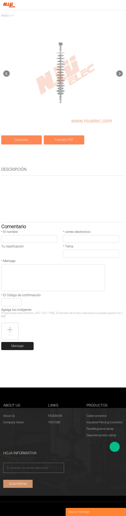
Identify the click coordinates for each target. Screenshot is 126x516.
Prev (6, 73)
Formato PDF (64, 139)
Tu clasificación (12, 247)
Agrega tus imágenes (62, 313)
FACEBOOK (55, 416)
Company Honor (13, 422)
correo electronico (76, 232)
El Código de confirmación (21, 296)
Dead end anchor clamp (101, 435)
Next (119, 73)
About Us (9, 416)
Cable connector (96, 416)
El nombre (9, 232)
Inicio (5, 15)
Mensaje (8, 261)
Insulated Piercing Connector (104, 422)
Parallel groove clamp (99, 429)
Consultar (21, 139)
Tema (68, 247)
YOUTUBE (54, 422)
